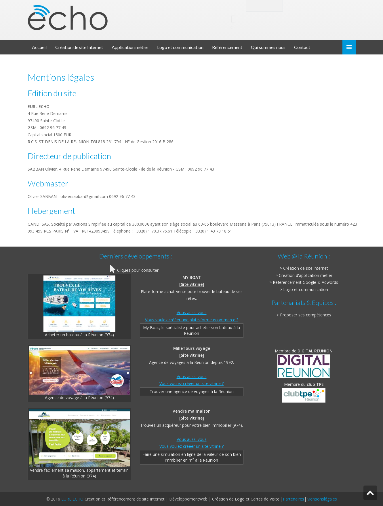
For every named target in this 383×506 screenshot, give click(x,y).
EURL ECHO (72, 499)
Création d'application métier (305, 275)
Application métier (130, 47)
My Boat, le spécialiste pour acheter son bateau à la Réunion (191, 330)
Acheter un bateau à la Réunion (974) (79, 306)
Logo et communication (180, 47)
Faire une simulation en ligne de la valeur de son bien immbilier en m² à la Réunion (191, 457)
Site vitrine (192, 284)
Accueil (39, 47)
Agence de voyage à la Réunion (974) (79, 373)
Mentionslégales (321, 499)
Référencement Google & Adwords (305, 282)
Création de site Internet (79, 47)
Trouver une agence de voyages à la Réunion (192, 391)
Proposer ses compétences (305, 315)
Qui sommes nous (268, 47)
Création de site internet (305, 268)
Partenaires (293, 499)
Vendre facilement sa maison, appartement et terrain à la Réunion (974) (79, 444)
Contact (302, 47)
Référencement (227, 47)
